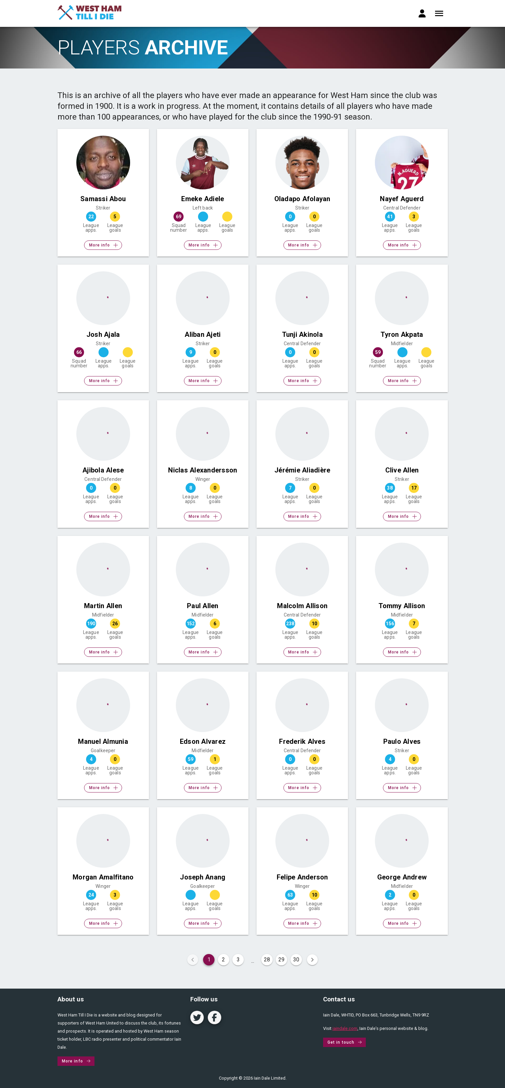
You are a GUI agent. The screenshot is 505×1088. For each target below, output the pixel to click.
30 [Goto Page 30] (296, 959)
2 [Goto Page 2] (223, 959)
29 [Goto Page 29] (281, 959)
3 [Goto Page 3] (238, 959)
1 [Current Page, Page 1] (208, 959)
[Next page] (312, 959)
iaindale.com (345, 1028)
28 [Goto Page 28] (267, 959)
